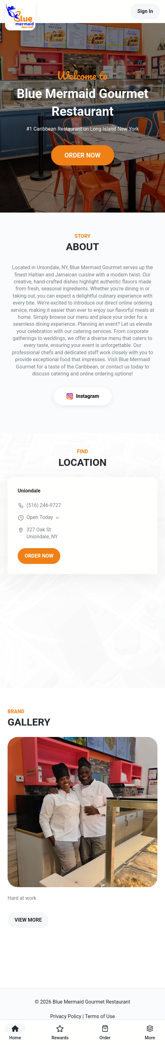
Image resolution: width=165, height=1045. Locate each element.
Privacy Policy (65, 1016)
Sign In (145, 11)
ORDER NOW (82, 155)
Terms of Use (100, 1016)
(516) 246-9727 (44, 505)
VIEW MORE (28, 920)
